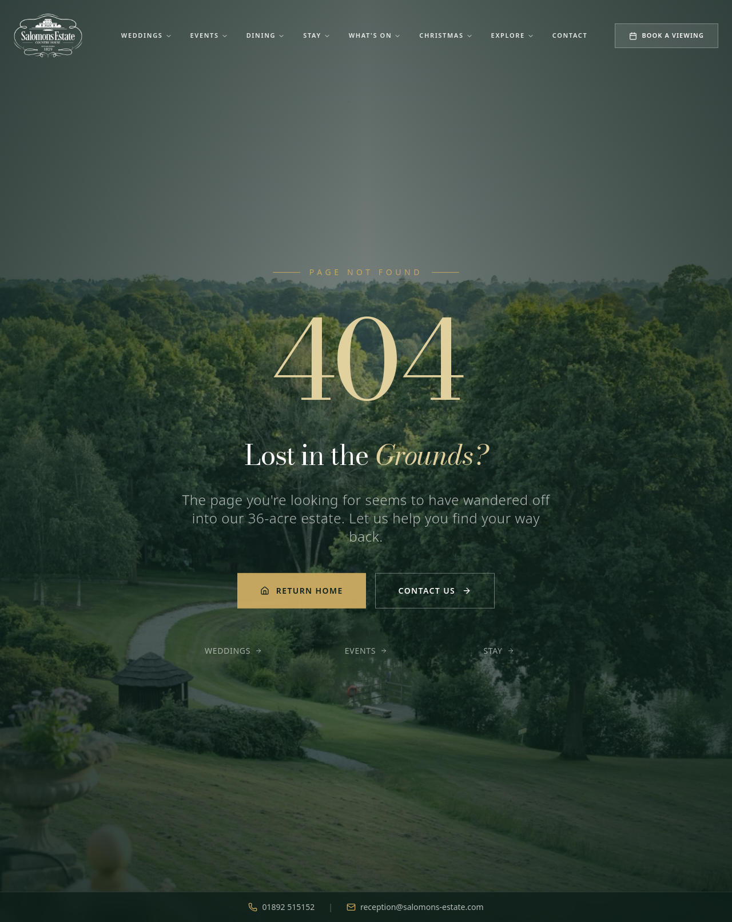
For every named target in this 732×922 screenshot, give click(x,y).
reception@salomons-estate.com (415, 906)
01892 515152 (281, 906)
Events (209, 35)
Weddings (146, 35)
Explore (512, 35)
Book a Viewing (666, 35)
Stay (317, 35)
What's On (375, 35)
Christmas (445, 35)
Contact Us (435, 592)
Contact (570, 35)
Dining (265, 35)
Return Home (301, 592)
